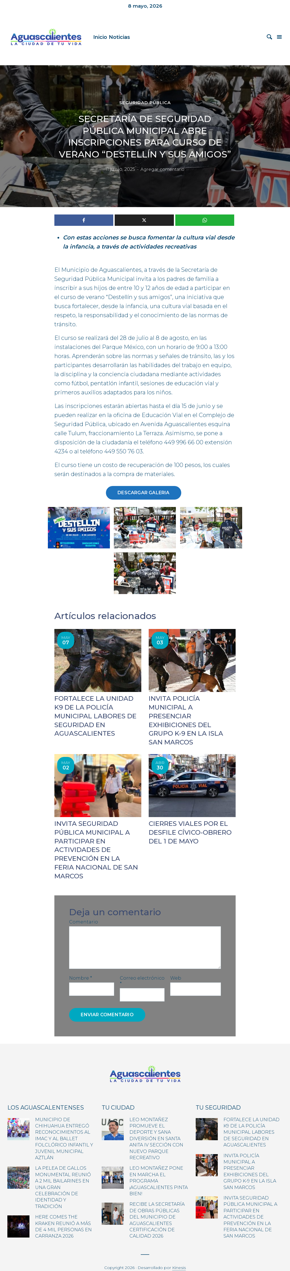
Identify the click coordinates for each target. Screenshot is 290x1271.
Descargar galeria (143, 492)
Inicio (100, 37)
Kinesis (179, 1255)
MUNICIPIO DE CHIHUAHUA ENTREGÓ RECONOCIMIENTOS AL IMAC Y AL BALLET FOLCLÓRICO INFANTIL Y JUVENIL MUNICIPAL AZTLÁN (64, 1126)
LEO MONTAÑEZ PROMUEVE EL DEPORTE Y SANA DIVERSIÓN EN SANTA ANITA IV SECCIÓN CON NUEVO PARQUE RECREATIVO (156, 1126)
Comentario (83, 909)
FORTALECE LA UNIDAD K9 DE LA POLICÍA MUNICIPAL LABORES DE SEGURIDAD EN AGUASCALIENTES (251, 1119)
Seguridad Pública (145, 102)
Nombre (80, 965)
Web (175, 965)
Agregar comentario (162, 169)
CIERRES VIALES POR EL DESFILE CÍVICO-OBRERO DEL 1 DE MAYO (188, 821)
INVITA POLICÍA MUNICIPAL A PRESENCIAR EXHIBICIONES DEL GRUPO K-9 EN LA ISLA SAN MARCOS (191, 715)
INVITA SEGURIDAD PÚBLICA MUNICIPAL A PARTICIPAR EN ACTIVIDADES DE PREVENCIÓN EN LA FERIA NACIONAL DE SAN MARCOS (95, 838)
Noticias (119, 37)
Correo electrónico (142, 968)
